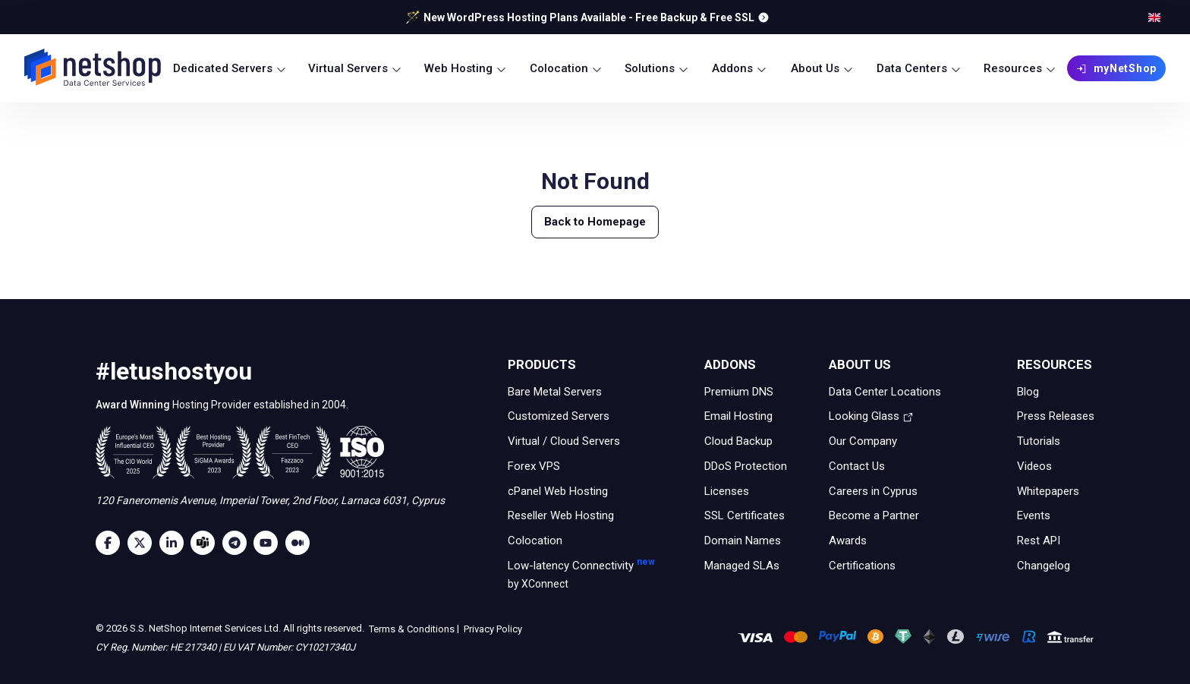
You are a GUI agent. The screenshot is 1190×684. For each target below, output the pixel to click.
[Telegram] (238, 543)
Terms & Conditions (411, 629)
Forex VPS (534, 466)
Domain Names (742, 540)
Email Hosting (738, 416)
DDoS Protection (745, 466)
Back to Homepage (595, 222)
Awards (848, 540)
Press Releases (1055, 416)
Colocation (535, 540)
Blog (1028, 391)
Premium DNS (738, 391)
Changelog (1043, 565)
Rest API (1038, 540)
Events (1033, 515)
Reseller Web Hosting (561, 515)
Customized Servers (558, 416)
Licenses (726, 490)
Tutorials (1038, 441)
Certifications (862, 565)
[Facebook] (112, 543)
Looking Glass (871, 416)
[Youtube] (269, 543)
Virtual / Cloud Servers (564, 441)
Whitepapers (1048, 490)
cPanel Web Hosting (558, 490)
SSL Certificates (744, 515)
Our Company (863, 441)
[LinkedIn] (175, 543)
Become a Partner (874, 515)
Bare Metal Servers (555, 391)
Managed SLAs (741, 565)
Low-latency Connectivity (571, 576)
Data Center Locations (885, 391)
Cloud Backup (738, 441)
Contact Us (857, 466)
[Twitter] (143, 543)
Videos (1034, 466)
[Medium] (301, 543)
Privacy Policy (491, 629)
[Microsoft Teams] (206, 543)
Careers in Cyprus (873, 490)
